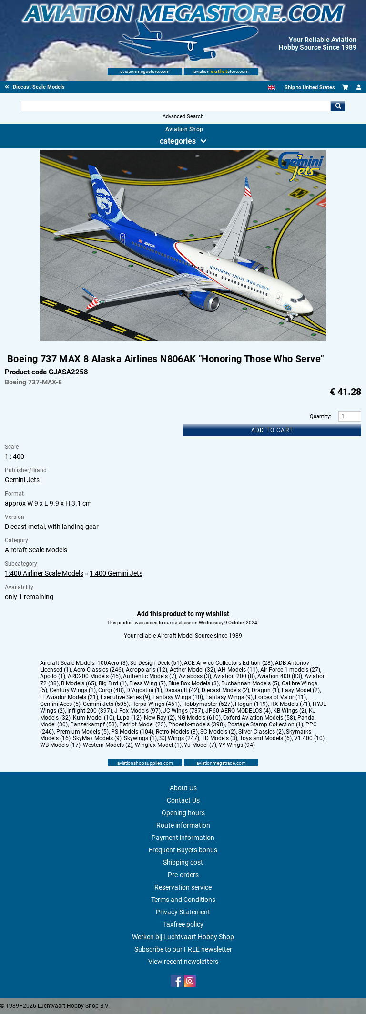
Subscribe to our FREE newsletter (183, 949)
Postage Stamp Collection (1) (265, 724)
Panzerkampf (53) (93, 724)
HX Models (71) (290, 704)
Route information (183, 825)
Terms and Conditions (183, 899)
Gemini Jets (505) (106, 704)
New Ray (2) (159, 717)
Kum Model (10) (93, 717)
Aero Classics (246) (98, 669)
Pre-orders (183, 875)
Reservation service (183, 887)
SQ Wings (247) (179, 738)
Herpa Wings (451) (155, 704)
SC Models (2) (218, 731)
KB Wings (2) (289, 710)
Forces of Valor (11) (280, 697)
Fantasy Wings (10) (177, 697)
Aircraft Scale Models (36, 550)
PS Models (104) (132, 731)
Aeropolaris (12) (146, 669)
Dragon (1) (265, 690)
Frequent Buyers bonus (183, 850)
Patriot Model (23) (142, 724)
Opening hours (183, 813)
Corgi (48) (111, 690)
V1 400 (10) (309, 738)
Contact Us (183, 800)
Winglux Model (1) (158, 745)
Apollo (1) (52, 676)
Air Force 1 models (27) (290, 669)
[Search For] (175, 106)
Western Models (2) (107, 745)
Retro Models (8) (177, 731)
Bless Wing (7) (147, 683)
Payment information (183, 837)
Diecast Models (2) (225, 690)
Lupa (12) (129, 717)
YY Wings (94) (237, 745)
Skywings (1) (140, 738)
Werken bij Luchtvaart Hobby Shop (183, 937)
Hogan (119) (251, 704)
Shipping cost (183, 862)
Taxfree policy (183, 924)
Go (338, 106)
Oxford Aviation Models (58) (259, 717)
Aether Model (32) (192, 669)
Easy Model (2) (301, 690)
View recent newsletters (183, 961)
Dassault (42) (181, 690)
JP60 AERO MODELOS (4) (238, 710)
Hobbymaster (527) (207, 704)
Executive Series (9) (125, 697)
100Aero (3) (112, 663)
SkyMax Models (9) (97, 738)
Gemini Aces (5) (60, 704)
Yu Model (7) (200, 745)
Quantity (320, 417)
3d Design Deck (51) (156, 663)
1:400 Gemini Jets (116, 573)
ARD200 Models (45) (94, 676)
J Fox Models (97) (137, 710)
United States (319, 87)
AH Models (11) (238, 669)
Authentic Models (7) (149, 676)
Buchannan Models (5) (250, 683)
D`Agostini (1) (144, 690)
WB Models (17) (60, 745)
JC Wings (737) (183, 710)
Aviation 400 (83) (279, 676)
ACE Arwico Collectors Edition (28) (228, 663)
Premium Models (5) (82, 731)
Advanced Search (183, 117)
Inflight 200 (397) (89, 710)
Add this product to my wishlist (183, 614)
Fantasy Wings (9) (229, 697)
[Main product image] (183, 339)
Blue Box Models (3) (193, 683)
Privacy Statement (183, 912)
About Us (183, 788)
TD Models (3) (219, 738)
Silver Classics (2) (261, 731)
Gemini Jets (22, 480)
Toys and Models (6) (266, 738)
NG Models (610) (199, 717)
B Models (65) (78, 683)
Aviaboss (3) (195, 676)
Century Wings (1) (73, 690)
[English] (271, 87)
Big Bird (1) (113, 683)
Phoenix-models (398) (196, 724)
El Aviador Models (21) (69, 697)
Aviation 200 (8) (234, 676)
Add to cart (272, 430)
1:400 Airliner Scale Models (44, 573)
